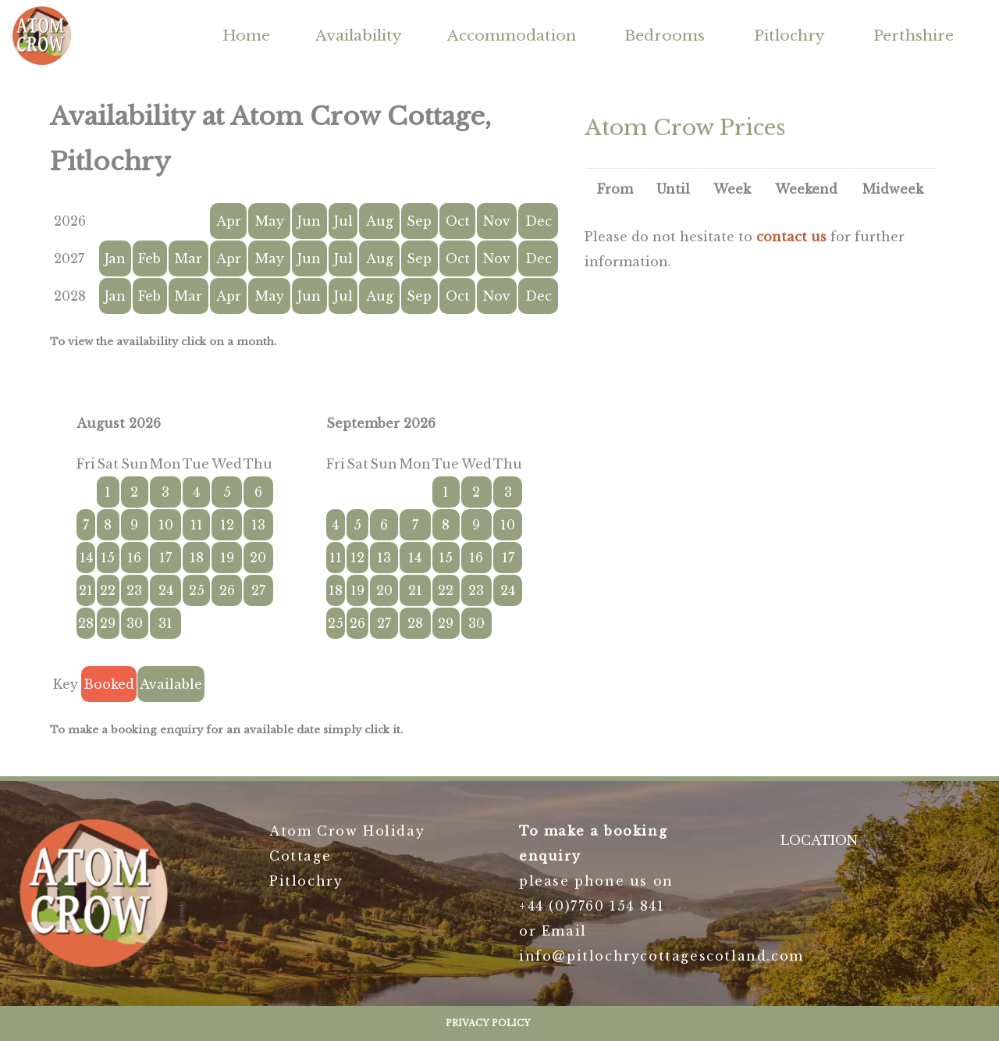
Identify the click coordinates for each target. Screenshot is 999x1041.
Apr (228, 221)
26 (227, 590)
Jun (309, 221)
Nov (496, 221)
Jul (343, 221)
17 (165, 557)
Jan (115, 258)
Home (246, 35)
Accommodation (511, 35)
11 (196, 525)
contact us (791, 236)
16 (134, 557)
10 (165, 525)
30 (134, 623)
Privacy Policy (488, 1023)
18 (197, 557)
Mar (188, 258)
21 (86, 590)
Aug (379, 221)
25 (196, 590)
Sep (419, 221)
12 (227, 525)
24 (165, 590)
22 (108, 590)
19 (227, 557)
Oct (458, 221)
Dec (538, 221)
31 (165, 623)
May (269, 221)
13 (258, 525)
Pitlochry (789, 35)
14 (86, 557)
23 (134, 590)
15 (108, 557)
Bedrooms (664, 35)
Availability (358, 35)
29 (108, 623)
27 (258, 590)
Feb (149, 258)
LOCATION (819, 840)
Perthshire (913, 35)
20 (258, 557)
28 (86, 623)
